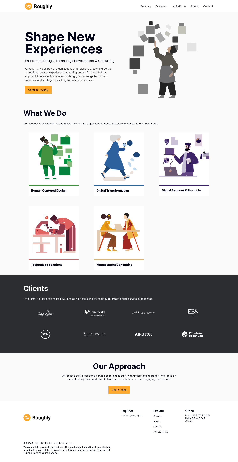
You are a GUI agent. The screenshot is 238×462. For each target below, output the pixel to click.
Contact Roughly (38, 89)
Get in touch (119, 389)
